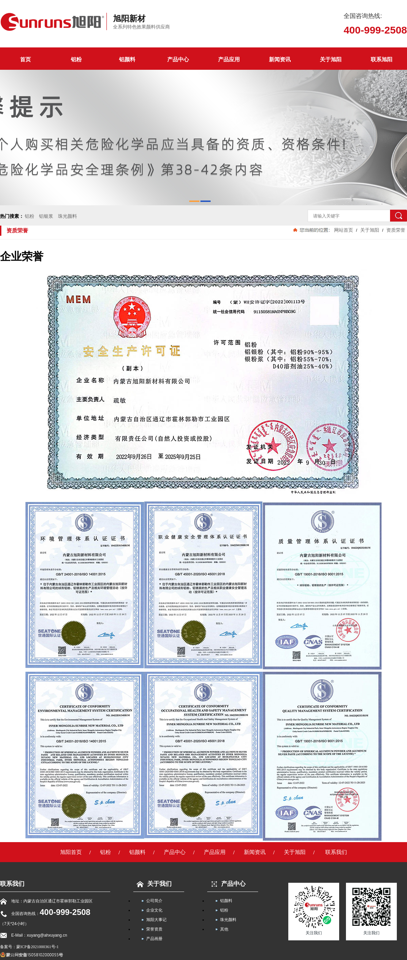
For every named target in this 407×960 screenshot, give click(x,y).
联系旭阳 (381, 59)
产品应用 (229, 59)
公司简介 (154, 900)
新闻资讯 (280, 59)
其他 (224, 929)
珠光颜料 (67, 216)
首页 (25, 59)
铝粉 (76, 59)
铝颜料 (127, 59)
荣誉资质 (154, 929)
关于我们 (152, 883)
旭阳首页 (71, 852)
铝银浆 (46, 216)
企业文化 (154, 910)
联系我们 (336, 852)
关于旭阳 (331, 59)
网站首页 (343, 230)
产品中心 (178, 59)
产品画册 (154, 938)
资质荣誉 (395, 230)
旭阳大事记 (156, 919)
